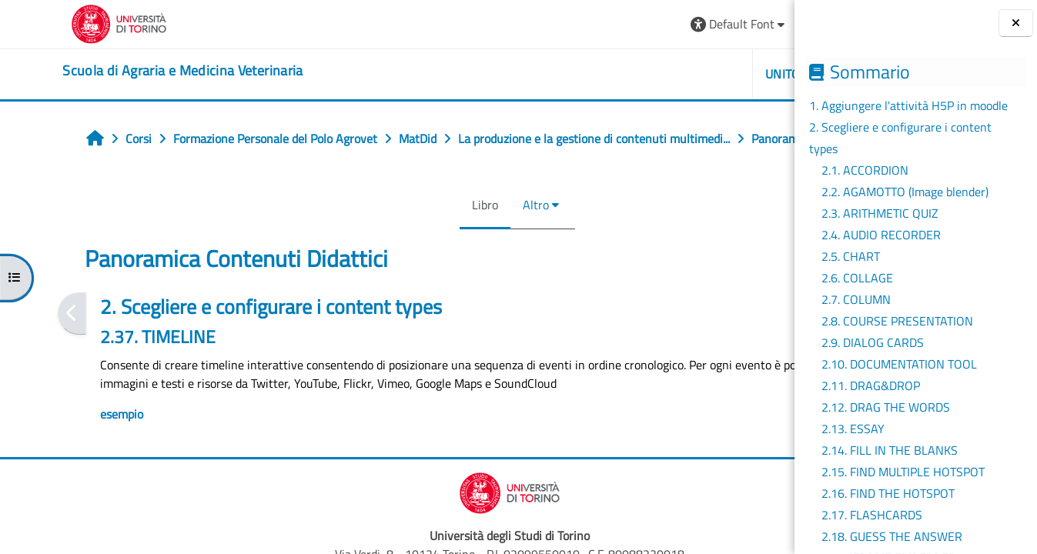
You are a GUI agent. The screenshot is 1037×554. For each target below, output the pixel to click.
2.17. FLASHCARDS (871, 515)
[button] (573, 24)
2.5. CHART (850, 256)
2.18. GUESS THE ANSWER (891, 536)
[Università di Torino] (60, 22)
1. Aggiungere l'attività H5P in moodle (908, 105)
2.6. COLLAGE (857, 278)
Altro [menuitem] (423, 238)
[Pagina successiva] (789, 347)
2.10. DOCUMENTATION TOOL (899, 364)
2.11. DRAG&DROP (870, 385)
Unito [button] (617, 74)
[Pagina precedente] (20, 347)
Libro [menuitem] (373, 238)
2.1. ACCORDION (864, 170)
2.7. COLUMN (856, 299)
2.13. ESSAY (853, 428)
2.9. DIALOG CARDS (872, 342)
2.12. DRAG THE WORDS (885, 407)
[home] (123, 70)
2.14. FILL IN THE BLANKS (889, 450)
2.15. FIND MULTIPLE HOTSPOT (903, 471)
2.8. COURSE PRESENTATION (897, 321)
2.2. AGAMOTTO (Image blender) (904, 191)
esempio (70, 448)
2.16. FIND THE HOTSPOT (888, 493)
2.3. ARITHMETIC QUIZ (879, 213)
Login (756, 24)
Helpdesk (702, 74)
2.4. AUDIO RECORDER (881, 234)
